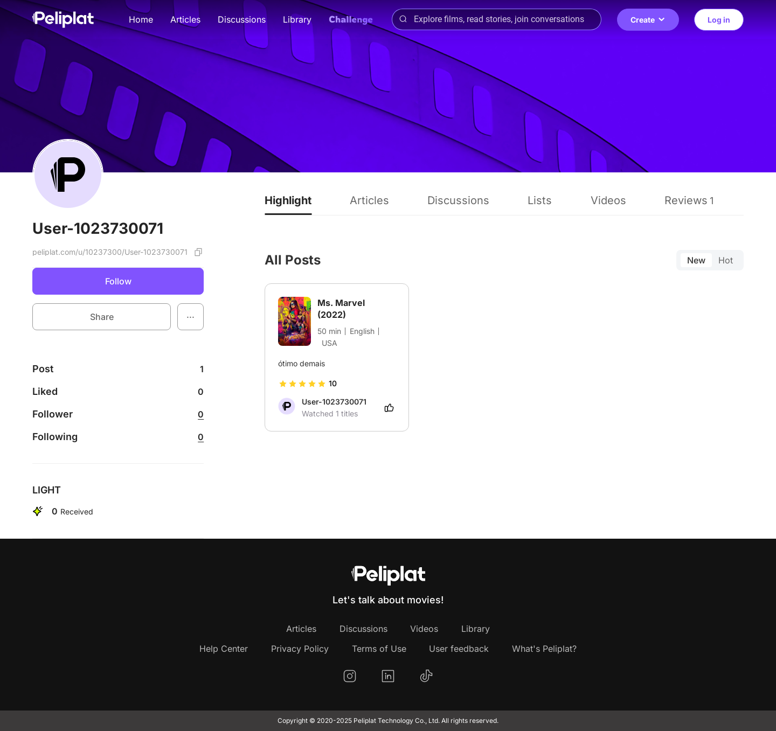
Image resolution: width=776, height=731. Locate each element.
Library (297, 19)
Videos (424, 628)
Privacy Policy (300, 648)
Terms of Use (379, 648)
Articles (185, 19)
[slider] (302, 383)
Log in (719, 19)
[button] (190, 316)
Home (141, 19)
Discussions (242, 19)
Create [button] (648, 19)
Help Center (223, 648)
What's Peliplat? (544, 648)
